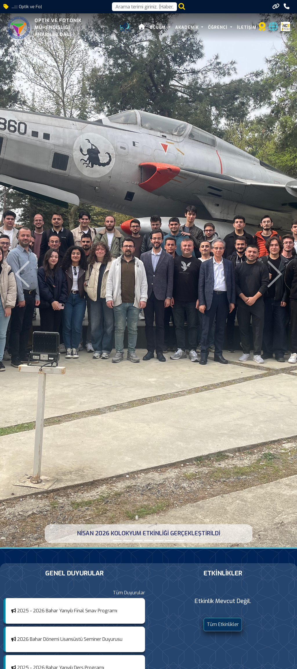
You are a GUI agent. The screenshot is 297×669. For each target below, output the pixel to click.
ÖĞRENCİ (218, 27)
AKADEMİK (187, 27)
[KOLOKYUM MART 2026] (148, 540)
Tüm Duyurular (129, 593)
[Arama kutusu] (144, 6)
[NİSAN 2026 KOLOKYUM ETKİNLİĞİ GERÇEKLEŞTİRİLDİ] (117, 540)
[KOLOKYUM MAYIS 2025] (179, 540)
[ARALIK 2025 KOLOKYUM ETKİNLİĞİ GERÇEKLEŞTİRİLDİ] (159, 540)
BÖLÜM (158, 27)
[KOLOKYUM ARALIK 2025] (169, 540)
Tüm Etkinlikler (223, 624)
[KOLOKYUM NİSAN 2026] (127, 540)
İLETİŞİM (246, 27)
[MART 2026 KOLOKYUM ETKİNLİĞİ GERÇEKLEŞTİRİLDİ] (138, 540)
